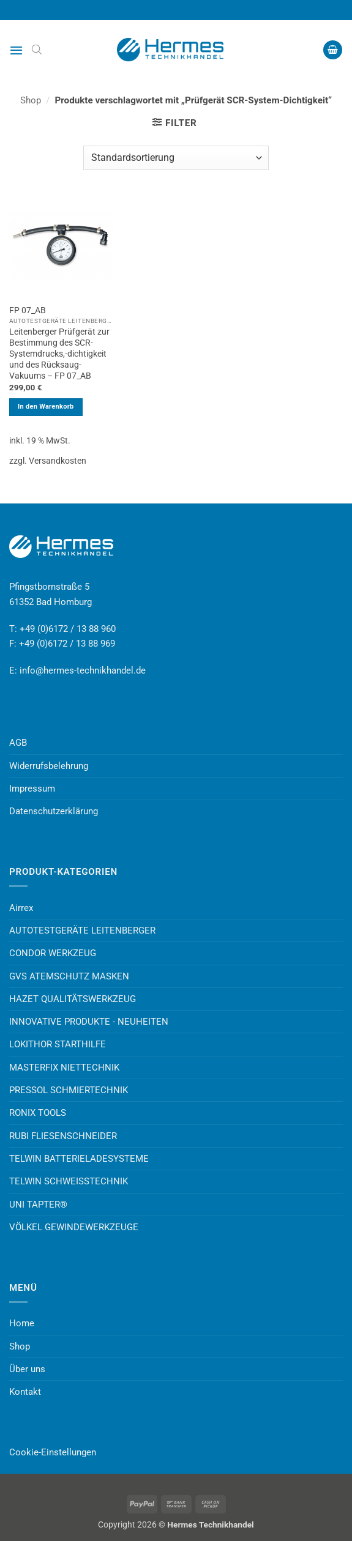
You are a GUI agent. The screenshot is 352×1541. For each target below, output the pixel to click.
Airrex (21, 907)
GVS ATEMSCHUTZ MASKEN (69, 976)
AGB (18, 742)
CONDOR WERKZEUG (52, 953)
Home (21, 1323)
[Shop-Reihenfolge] (175, 158)
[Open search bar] (37, 49)
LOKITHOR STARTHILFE (57, 1044)
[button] (16, 50)
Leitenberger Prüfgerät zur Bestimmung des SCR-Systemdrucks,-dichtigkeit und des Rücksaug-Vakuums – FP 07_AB (59, 353)
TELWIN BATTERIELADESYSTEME (79, 1158)
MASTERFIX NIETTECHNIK (64, 1067)
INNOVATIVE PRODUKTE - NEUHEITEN (88, 1021)
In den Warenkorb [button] (46, 406)
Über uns (27, 1369)
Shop (30, 100)
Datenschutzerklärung (53, 811)
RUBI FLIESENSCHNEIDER (63, 1136)
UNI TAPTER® (38, 1204)
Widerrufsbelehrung (48, 765)
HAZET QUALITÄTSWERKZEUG (72, 998)
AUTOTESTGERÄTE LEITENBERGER (82, 930)
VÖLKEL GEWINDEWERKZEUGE (73, 1227)
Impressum (32, 788)
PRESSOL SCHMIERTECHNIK (68, 1090)
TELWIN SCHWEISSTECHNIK (68, 1181)
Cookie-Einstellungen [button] (52, 1452)
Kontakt (25, 1391)
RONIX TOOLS (37, 1112)
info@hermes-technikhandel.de (83, 670)
